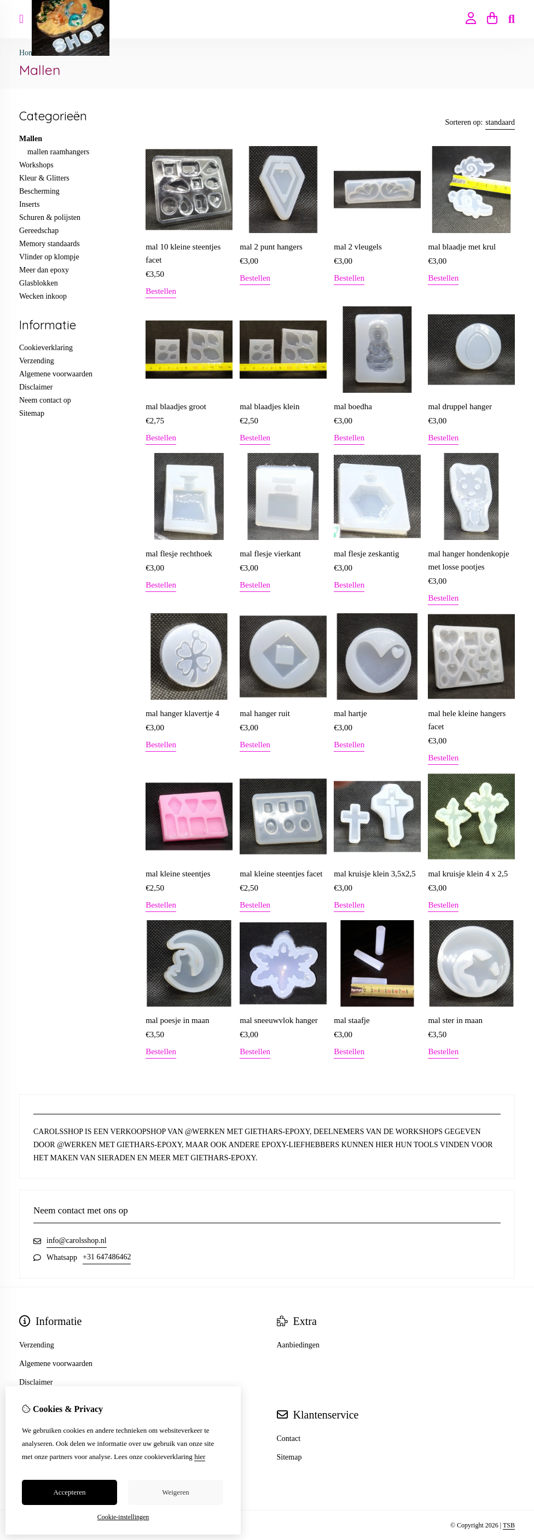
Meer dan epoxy (44, 270)
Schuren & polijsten (49, 217)
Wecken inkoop (43, 296)
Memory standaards (49, 244)
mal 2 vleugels (357, 246)
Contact (289, 1438)
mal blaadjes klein (269, 406)
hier (199, 1456)
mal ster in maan (455, 1020)
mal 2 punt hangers (271, 246)
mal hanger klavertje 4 (182, 713)
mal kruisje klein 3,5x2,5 (375, 873)
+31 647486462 (107, 1257)
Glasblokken (38, 283)
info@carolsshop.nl (77, 1240)
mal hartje (350, 713)
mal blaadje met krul (462, 246)
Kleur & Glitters (44, 178)
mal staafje (351, 1020)
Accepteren (69, 1492)
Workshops (36, 165)
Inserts (29, 204)
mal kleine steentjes (178, 873)
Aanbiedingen (298, 1345)
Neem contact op (45, 400)
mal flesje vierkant (270, 553)
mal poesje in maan (177, 1020)
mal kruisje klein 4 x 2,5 (468, 873)
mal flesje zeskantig (366, 553)
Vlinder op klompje (49, 257)
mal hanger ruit (265, 713)
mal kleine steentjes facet (281, 873)
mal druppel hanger (460, 406)
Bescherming (39, 191)
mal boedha (353, 406)
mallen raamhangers (58, 152)
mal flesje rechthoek (179, 553)
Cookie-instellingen (123, 1517)
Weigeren (175, 1492)
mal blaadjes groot (176, 406)
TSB (509, 1525)
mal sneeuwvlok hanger (278, 1020)
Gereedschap (39, 230)
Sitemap (31, 413)
